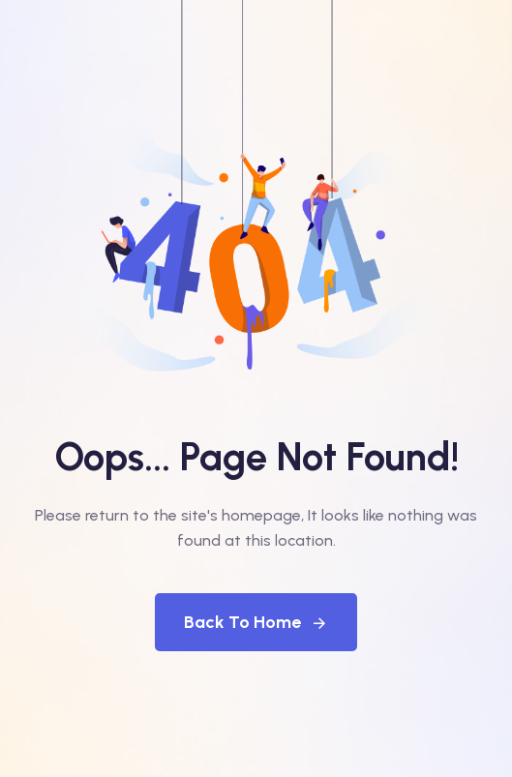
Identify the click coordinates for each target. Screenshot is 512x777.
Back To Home (256, 622)
